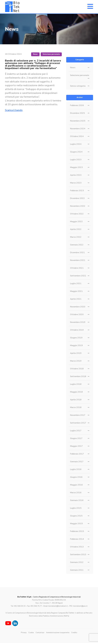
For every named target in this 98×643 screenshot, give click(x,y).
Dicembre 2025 (77, 113)
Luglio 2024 (75, 144)
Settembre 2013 (78, 554)
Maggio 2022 (76, 221)
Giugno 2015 (76, 515)
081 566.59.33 (19, 606)
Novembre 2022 (77, 206)
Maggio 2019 (76, 345)
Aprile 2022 (75, 229)
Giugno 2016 (76, 477)
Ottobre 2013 (77, 546)
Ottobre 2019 (77, 330)
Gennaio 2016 (76, 500)
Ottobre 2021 (77, 268)
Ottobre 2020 (77, 314)
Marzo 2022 (75, 237)
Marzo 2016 (75, 492)
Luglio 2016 (75, 469)
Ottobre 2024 (77, 136)
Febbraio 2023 (77, 190)
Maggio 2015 (76, 523)
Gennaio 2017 (76, 461)
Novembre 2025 (77, 120)
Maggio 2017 (76, 446)
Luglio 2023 (75, 159)
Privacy (24, 632)
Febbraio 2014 (77, 539)
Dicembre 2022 (77, 198)
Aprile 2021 (75, 299)
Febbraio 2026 (77, 105)
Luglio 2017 (75, 430)
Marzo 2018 (75, 407)
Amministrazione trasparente (57, 632)
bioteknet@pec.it (80, 606)
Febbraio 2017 (77, 453)
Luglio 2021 (75, 283)
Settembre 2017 (78, 422)
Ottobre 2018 (77, 368)
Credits (74, 632)
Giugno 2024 (76, 151)
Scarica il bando (14, 110)
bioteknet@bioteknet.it (58, 606)
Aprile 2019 (75, 353)
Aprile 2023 (75, 175)
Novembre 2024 (77, 128)
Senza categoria (77, 86)
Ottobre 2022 (77, 213)
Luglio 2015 (75, 508)
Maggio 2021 (76, 291)
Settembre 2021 (78, 275)
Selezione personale (51, 54)
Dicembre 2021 (77, 252)
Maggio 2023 (76, 167)
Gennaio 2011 (76, 570)
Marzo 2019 (75, 361)
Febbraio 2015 (77, 531)
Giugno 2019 (76, 337)
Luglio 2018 (75, 384)
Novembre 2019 (77, 322)
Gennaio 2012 (76, 562)
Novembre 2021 (77, 260)
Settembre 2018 (78, 376)
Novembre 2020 (77, 306)
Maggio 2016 (76, 484)
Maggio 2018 (76, 391)
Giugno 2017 (76, 438)
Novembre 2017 (77, 415)
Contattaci (40, 632)
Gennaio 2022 (76, 244)
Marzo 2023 (75, 182)
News (35, 54)
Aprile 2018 (75, 399)
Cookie (31, 632)
